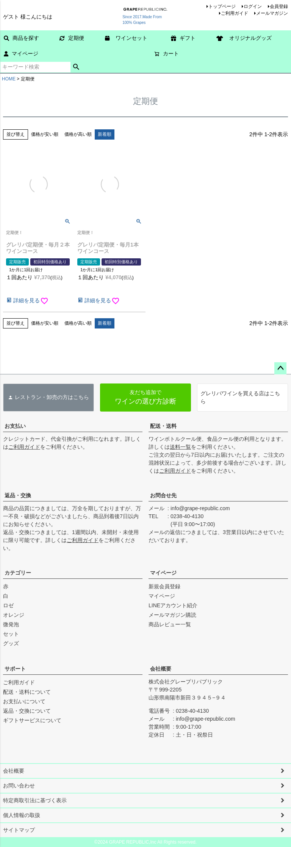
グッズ (11, 643)
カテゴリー (18, 573)
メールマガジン (272, 13)
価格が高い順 (78, 134)
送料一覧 (180, 447)
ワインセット (129, 38)
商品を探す (21, 38)
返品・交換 (18, 495)
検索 (76, 67)
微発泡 (11, 624)
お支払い (15, 426)
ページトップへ (280, 368)
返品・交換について (27, 711)
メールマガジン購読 (172, 615)
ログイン (253, 6)
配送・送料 (163, 426)
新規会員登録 (164, 586)
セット (11, 634)
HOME (9, 79)
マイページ (21, 53)
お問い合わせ (19, 786)
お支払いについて (24, 701)
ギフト (183, 38)
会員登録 (279, 6)
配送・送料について (27, 692)
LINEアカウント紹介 (173, 605)
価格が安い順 (44, 134)
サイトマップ (19, 830)
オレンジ (13, 615)
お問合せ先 (163, 495)
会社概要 (160, 669)
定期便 (71, 38)
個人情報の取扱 (21, 815)
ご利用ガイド (234, 13)
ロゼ (8, 605)
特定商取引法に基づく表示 (35, 800)
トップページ (222, 6)
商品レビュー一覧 (170, 624)
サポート (15, 669)
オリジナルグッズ (246, 38)
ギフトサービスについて (32, 720)
